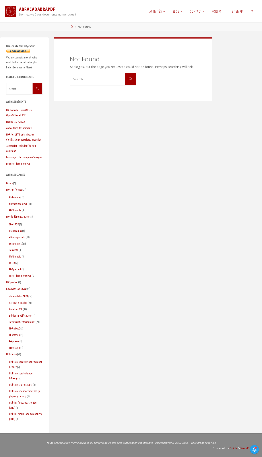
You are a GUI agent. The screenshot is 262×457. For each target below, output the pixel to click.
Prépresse (14, 341)
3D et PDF (14, 224)
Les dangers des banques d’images (24, 157)
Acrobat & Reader (18, 302)
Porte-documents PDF (20, 275)
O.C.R (12, 262)
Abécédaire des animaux (19, 128)
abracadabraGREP (18, 296)
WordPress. (248, 448)
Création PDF (15, 309)
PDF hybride (15, 210)
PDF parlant (15, 269)
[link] (252, 11)
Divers (9, 183)
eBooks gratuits (17, 237)
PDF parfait (12, 282)
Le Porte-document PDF (18, 163)
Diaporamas (15, 230)
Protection (14, 347)
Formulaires (15, 243)
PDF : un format (14, 189)
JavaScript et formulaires (22, 321)
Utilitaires (11, 354)
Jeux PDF (13, 250)
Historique (14, 197)
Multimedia (15, 256)
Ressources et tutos (16, 288)
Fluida (232, 448)
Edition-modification (20, 315)
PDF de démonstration (17, 216)
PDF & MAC (14, 328)
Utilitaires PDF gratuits (20, 384)
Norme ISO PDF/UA (15, 121)
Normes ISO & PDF (18, 203)
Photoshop (14, 334)
